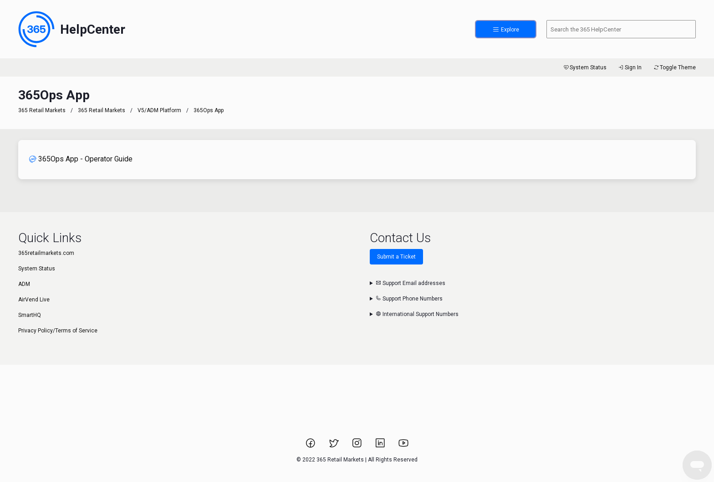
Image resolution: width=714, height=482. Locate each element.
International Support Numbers (417, 314)
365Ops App (209, 110)
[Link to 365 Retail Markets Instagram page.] (357, 446)
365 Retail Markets (42, 110)
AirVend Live (34, 299)
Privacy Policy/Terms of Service (57, 330)
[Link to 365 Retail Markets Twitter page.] (334, 446)
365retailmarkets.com (46, 253)
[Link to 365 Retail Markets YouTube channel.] (403, 446)
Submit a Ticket (396, 257)
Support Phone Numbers (409, 298)
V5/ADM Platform (159, 110)
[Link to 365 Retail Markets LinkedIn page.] (381, 446)
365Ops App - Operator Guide (81, 159)
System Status (584, 67)
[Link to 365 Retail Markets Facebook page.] (311, 446)
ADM (24, 284)
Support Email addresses (410, 283)
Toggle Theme (674, 67)
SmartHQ (29, 315)
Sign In (629, 67)
